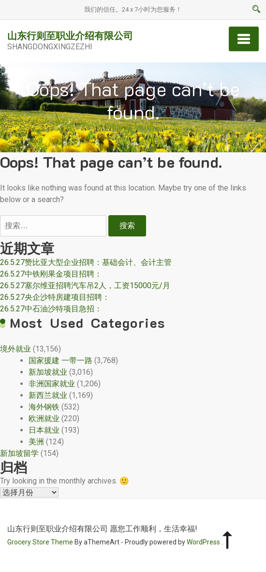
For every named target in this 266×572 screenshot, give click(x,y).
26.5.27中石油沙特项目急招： (51, 308)
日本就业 (44, 430)
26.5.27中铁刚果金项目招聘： (51, 274)
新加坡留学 (19, 453)
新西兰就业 (48, 395)
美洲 (36, 441)
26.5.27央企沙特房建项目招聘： (55, 297)
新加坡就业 (48, 372)
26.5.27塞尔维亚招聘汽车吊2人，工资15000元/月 (85, 285)
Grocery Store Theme (40, 542)
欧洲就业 (44, 418)
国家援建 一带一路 (60, 360)
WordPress (203, 542)
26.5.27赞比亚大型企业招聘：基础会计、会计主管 (86, 262)
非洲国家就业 (52, 383)
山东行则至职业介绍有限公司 (70, 35)
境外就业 (15, 348)
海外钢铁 (44, 406)
